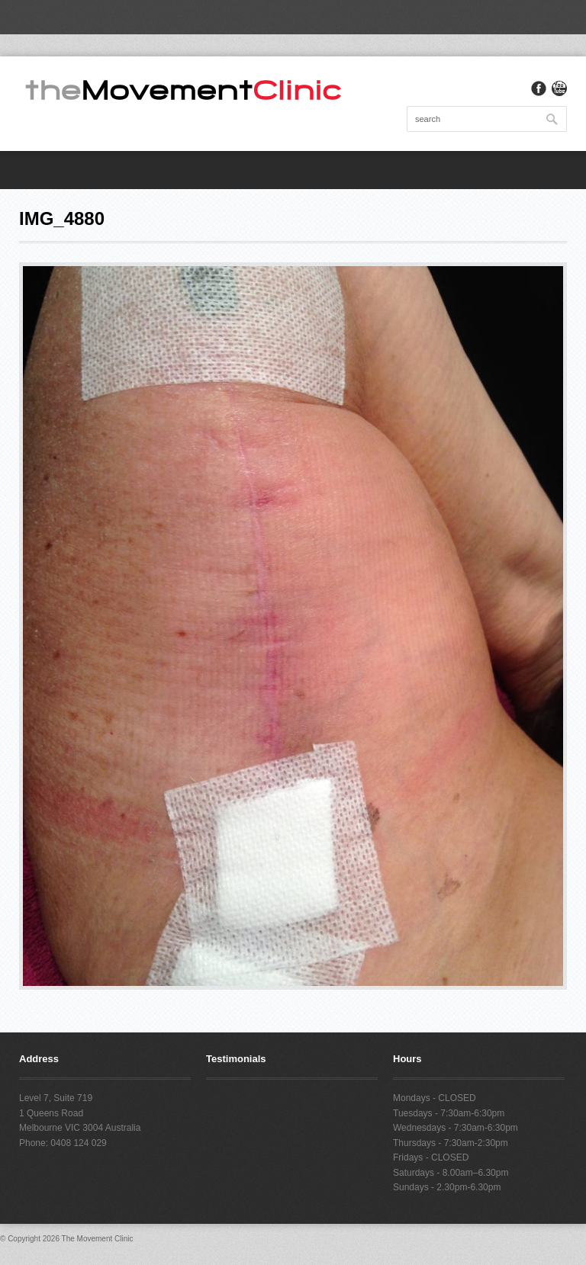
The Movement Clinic (98, 1238)
